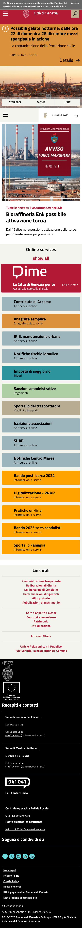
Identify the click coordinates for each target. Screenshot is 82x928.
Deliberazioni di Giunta (41, 585)
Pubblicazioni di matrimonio (41, 602)
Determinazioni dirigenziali (41, 594)
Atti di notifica (41, 625)
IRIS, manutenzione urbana (37, 336)
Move (41, 102)
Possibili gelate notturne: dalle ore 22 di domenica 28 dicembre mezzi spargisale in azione (44, 33)
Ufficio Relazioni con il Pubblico (41, 646)
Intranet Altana (41, 636)
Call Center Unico (16, 793)
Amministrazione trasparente (41, 581)
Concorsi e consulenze (41, 617)
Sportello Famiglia (29, 545)
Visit (67, 102)
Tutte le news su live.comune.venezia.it (34, 207)
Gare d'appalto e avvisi (41, 613)
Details (70, 60)
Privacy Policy (11, 876)
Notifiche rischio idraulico (36, 354)
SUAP (18, 440)
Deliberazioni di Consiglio (41, 589)
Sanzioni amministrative (35, 388)
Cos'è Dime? (70, 284)
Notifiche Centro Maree (34, 458)
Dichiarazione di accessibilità (20, 898)
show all (41, 258)
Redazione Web (12, 887)
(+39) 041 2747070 (19, 816)
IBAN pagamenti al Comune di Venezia (25, 892)
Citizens (15, 102)
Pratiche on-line (27, 510)
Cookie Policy (59, 6)
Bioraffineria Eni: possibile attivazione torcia (36, 217)
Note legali (9, 870)
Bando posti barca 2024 (34, 475)
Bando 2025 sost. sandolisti (37, 527)
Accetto (75, 3)
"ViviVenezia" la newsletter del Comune (41, 650)
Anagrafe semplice (30, 319)
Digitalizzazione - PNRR (34, 493)
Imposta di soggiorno (32, 371)
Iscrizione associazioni (33, 423)
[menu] (5, 13)
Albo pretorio (41, 598)
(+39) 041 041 (13, 735)
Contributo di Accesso (32, 301)
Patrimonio (41, 621)
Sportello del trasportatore (37, 406)
